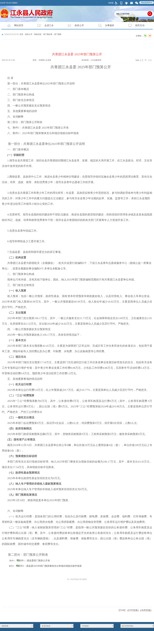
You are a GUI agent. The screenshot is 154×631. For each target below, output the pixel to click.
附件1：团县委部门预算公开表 (34, 560)
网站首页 (13, 25)
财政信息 (37, 34)
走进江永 (44, 25)
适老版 (111, 3)
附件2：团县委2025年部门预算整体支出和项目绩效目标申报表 (50, 566)
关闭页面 (145, 610)
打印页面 (133, 610)
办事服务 (104, 25)
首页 (21, 34)
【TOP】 (122, 610)
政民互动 (135, 25)
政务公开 (74, 25)
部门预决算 (47, 34)
